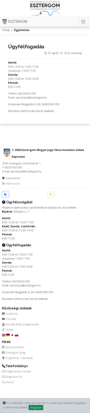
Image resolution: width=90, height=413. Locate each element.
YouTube (9, 319)
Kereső (8, 382)
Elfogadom (36, 407)
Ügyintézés (21, 30)
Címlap (6, 30)
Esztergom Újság (13, 352)
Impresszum (11, 183)
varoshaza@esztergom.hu (31, 97)
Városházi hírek (13, 347)
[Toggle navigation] (83, 21)
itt (42, 111)
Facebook (9, 313)
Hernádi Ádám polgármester (20, 324)
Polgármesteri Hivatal (16, 371)
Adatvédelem (11, 178)
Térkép (8, 330)
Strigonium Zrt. (12, 377)
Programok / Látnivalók (17, 358)
